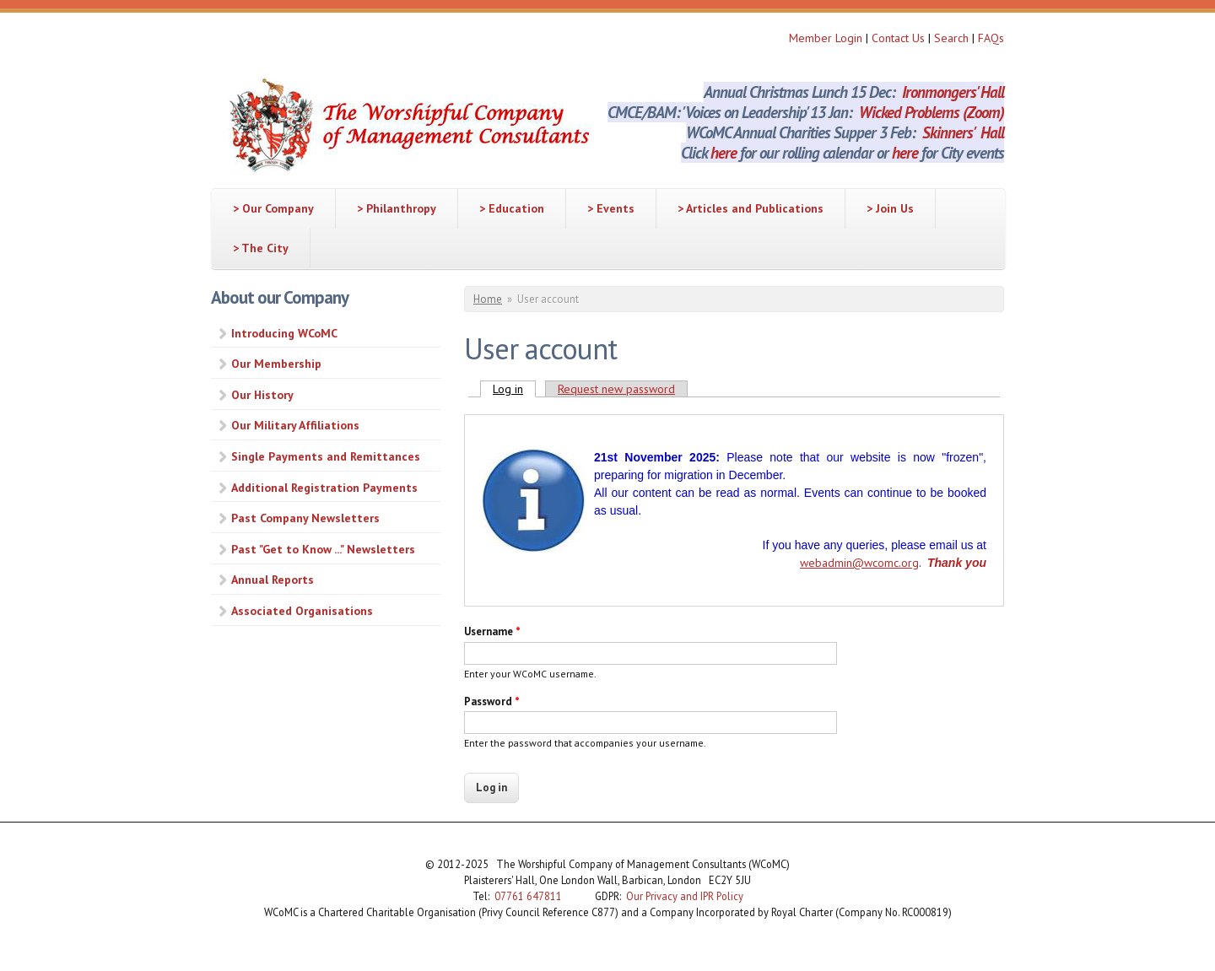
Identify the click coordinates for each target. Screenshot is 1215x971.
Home (487, 299)
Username (492, 631)
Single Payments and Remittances (325, 456)
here (723, 153)
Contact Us (900, 38)
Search (953, 38)
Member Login (825, 38)
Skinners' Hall (963, 132)
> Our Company (273, 208)
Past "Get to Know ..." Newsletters (323, 549)
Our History (262, 394)
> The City (261, 248)
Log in (514, 388)
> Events (610, 208)
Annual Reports (272, 579)
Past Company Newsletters (305, 518)
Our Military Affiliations (295, 425)
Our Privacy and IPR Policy (684, 896)
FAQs (991, 38)
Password (492, 701)
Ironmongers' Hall (953, 92)
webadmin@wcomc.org (859, 562)
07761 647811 (528, 896)
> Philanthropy (396, 208)
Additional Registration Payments (324, 487)
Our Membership (276, 363)
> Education (511, 208)
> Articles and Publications (751, 208)
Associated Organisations (302, 610)
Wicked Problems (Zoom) (931, 112)
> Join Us (890, 208)
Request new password (616, 388)
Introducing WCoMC (284, 333)
